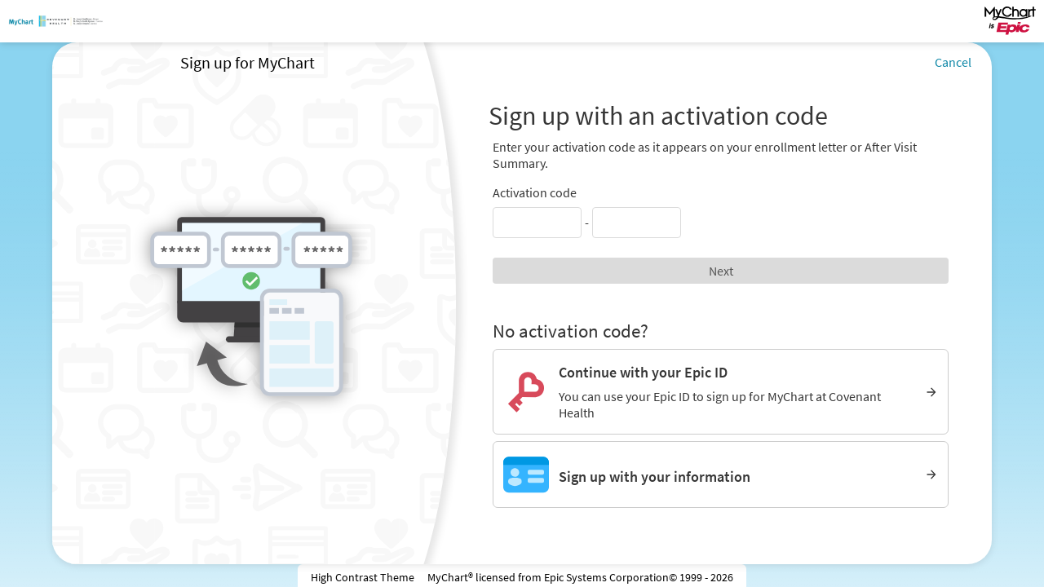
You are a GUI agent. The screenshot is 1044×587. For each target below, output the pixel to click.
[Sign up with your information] (721, 474)
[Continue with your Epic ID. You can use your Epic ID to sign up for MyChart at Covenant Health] (721, 392)
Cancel (953, 62)
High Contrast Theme (362, 577)
